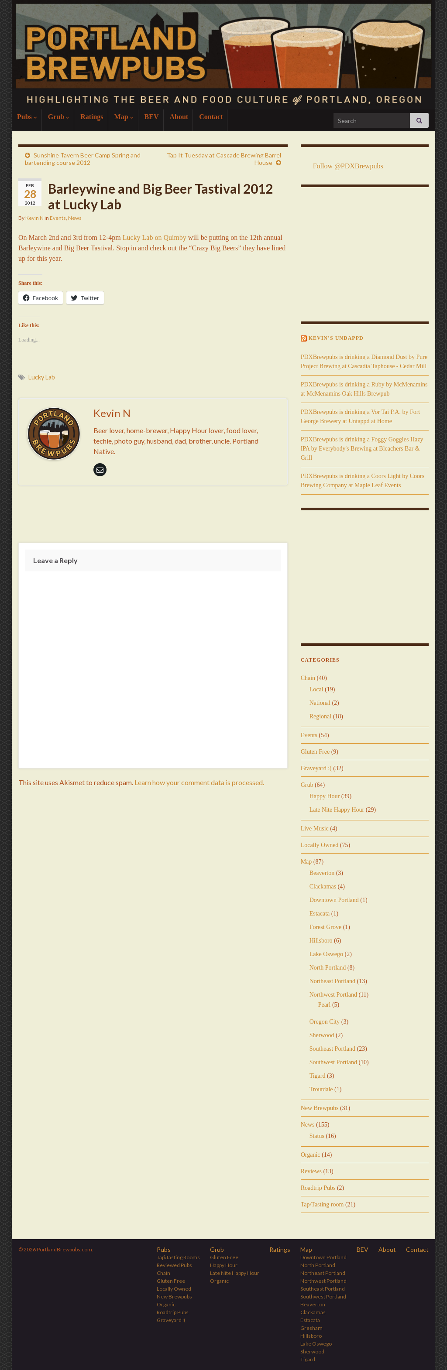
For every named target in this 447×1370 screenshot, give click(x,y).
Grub (58, 116)
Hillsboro (321, 940)
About (179, 116)
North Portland (327, 967)
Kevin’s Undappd (336, 338)
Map (124, 116)
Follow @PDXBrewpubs (348, 166)
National (319, 703)
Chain (308, 678)
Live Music (315, 828)
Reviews (311, 1171)
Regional (320, 716)
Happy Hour (324, 796)
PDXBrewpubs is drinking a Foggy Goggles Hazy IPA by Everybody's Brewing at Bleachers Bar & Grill (362, 448)
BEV (151, 116)
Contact (211, 116)
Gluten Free (315, 751)
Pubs (27, 116)
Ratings (91, 116)
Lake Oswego (326, 954)
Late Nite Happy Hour (336, 809)
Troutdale (321, 1089)
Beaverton (322, 873)
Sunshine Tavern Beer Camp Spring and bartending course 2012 (83, 158)
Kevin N (34, 218)
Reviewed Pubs (174, 1265)
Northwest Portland (333, 994)
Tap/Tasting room (322, 1204)
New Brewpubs (320, 1108)
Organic (310, 1154)
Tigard (317, 1076)
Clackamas (322, 886)
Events (58, 218)
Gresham (311, 1328)
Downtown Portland (334, 900)
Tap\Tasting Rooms (178, 1257)
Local (316, 689)
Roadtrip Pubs (318, 1188)
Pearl (324, 1004)
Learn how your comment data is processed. (199, 782)
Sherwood (321, 1035)
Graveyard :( (316, 768)
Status (316, 1136)
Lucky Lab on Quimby (154, 237)
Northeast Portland (332, 981)
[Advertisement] (153, 516)
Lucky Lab (41, 377)
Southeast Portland (332, 1048)
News (75, 218)
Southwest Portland (333, 1062)
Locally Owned (320, 845)
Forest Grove (325, 927)
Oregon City (324, 1021)
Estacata (319, 913)
